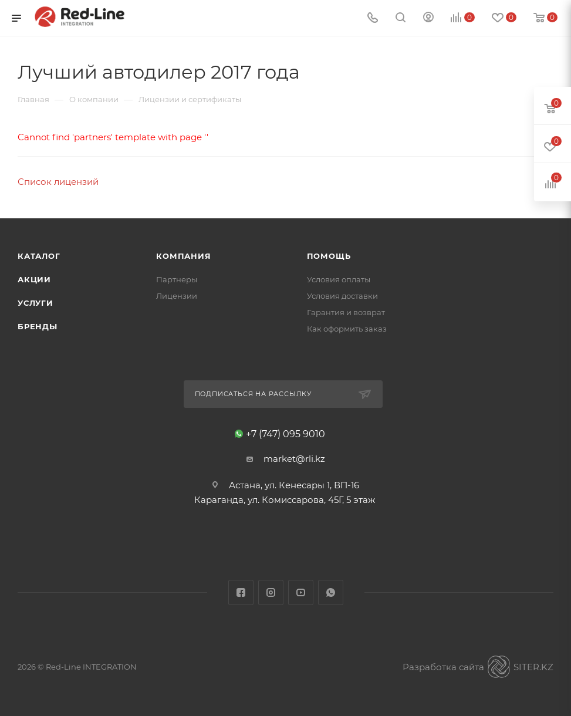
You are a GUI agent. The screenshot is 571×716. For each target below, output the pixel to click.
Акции (34, 279)
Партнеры (176, 279)
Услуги (35, 303)
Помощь (329, 256)
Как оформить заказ (347, 328)
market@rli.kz (294, 458)
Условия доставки (342, 295)
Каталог (39, 256)
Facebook (241, 592)
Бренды (38, 326)
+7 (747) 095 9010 (285, 434)
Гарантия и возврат (346, 312)
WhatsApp (330, 592)
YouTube (300, 592)
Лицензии (176, 295)
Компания (183, 256)
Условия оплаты (338, 279)
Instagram (270, 592)
